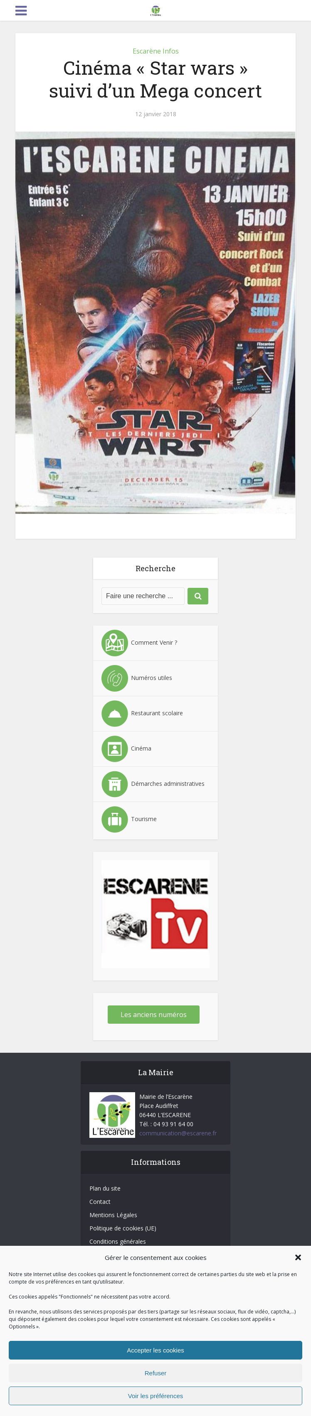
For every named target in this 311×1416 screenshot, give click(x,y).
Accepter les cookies (155, 1350)
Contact (100, 1202)
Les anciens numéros (154, 1014)
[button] (298, 1257)
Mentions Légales (113, 1215)
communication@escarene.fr (178, 1133)
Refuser (156, 1373)
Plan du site (105, 1188)
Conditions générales (117, 1241)
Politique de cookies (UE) (122, 1228)
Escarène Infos (156, 51)
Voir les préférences (155, 1395)
